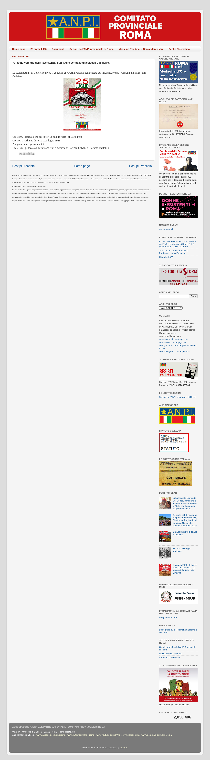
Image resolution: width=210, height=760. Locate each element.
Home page (18, 49)
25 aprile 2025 (166, 257)
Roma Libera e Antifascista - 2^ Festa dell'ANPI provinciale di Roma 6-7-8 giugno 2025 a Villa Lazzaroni (177, 244)
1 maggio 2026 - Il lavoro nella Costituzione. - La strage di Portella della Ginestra (185, 569)
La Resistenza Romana (170, 653)
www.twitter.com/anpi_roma (172, 342)
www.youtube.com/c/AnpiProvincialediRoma (117, 735)
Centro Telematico (179, 49)
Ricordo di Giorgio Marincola (181, 549)
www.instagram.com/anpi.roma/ (174, 351)
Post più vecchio (140, 166)
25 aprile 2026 (39, 49)
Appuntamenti (166, 229)
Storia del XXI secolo (169, 657)
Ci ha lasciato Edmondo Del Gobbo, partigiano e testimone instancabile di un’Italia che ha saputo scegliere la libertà (185, 503)
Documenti (58, 49)
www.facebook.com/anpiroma (173, 339)
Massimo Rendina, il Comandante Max (141, 49)
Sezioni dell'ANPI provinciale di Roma (92, 49)
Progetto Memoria (168, 617)
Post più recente (23, 166)
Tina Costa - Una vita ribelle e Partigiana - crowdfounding (173, 251)
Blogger (123, 747)
